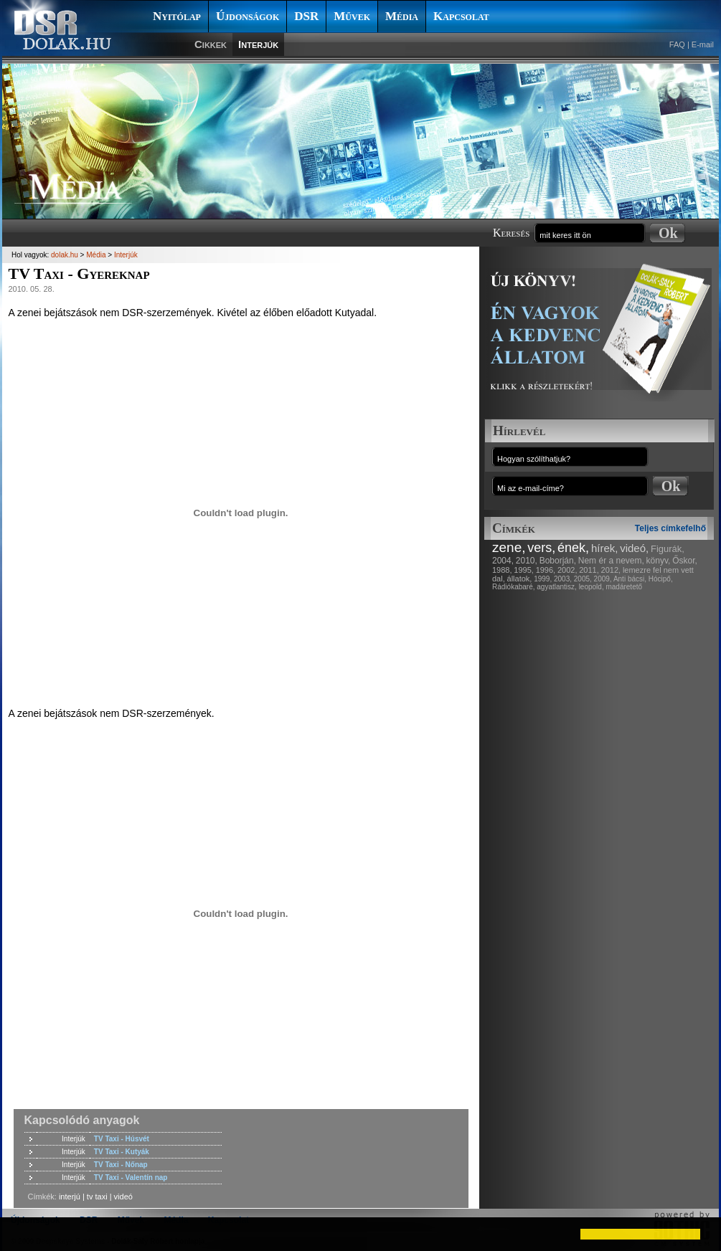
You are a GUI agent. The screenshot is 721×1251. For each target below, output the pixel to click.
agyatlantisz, (557, 587)
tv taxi (97, 1196)
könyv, (658, 561)
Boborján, (557, 561)
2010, (526, 561)
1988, (502, 570)
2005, (583, 579)
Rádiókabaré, (513, 587)
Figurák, (667, 548)
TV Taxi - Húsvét (121, 1139)
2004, (503, 561)
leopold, (591, 587)
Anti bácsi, (629, 579)
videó (123, 1196)
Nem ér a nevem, (611, 561)
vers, (541, 548)
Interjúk (258, 44)
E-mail (703, 44)
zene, (508, 547)
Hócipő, (661, 579)
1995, (524, 570)
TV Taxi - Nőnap (121, 1165)
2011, (589, 570)
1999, (543, 579)
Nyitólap (177, 16)
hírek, (604, 548)
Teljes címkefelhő (670, 528)
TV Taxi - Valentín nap (131, 1177)
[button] (23, 1234)
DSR (306, 16)
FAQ (677, 44)
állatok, (519, 578)
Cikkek (210, 44)
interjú (69, 1196)
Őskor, (684, 561)
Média (401, 16)
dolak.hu (64, 255)
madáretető (623, 587)
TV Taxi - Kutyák (121, 1152)
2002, (567, 570)
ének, (573, 548)
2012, (611, 570)
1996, (546, 570)
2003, (563, 579)
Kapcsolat (461, 16)
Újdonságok (247, 16)
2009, (603, 579)
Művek (352, 16)
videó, (634, 548)
